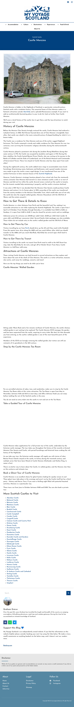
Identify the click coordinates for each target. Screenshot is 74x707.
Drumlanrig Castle (13, 528)
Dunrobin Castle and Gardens (17, 537)
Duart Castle (11, 530)
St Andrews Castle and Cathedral (19, 571)
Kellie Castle (11, 557)
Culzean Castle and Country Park (19, 521)
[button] (5, 622)
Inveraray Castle (13, 555)
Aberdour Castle (13, 498)
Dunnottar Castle (13, 534)
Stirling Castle (12, 574)
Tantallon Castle (12, 576)
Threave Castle (12, 580)
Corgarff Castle (12, 518)
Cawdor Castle (12, 516)
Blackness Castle (13, 505)
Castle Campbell (13, 514)
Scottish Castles (37, 37)
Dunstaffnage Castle (14, 539)
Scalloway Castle (13, 569)
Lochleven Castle (13, 562)
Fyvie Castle (11, 548)
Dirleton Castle (12, 523)
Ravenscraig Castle (14, 567)
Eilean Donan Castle (14, 546)
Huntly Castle (12, 553)
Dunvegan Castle (13, 541)
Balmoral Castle (12, 500)
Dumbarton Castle (13, 532)
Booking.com (7, 645)
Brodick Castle (12, 509)
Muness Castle (12, 564)
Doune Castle (11, 525)
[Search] (68, 593)
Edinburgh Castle (13, 544)
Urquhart (10, 583)
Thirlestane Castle (13, 578)
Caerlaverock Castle (14, 511)
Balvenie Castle (12, 502)
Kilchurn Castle (12, 560)
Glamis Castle (12, 551)
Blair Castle (11, 507)
